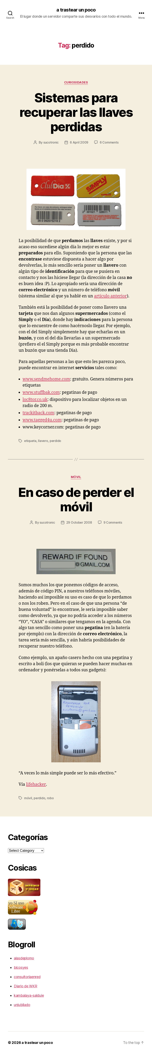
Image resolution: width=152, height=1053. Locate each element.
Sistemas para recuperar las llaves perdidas (76, 112)
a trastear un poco (76, 10)
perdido (55, 441)
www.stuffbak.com (41, 392)
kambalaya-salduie (29, 995)
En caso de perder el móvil (76, 499)
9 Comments (113, 522)
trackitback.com (38, 412)
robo (50, 797)
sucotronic (51, 142)
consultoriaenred (27, 976)
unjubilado (22, 1004)
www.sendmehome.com (46, 379)
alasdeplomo (24, 957)
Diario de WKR (25, 985)
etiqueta (30, 441)
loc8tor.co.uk (35, 399)
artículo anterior (110, 296)
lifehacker (36, 784)
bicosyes (21, 967)
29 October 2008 (79, 522)
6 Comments (109, 142)
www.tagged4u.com (42, 420)
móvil (76, 476)
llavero (43, 441)
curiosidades (76, 82)
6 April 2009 (79, 142)
